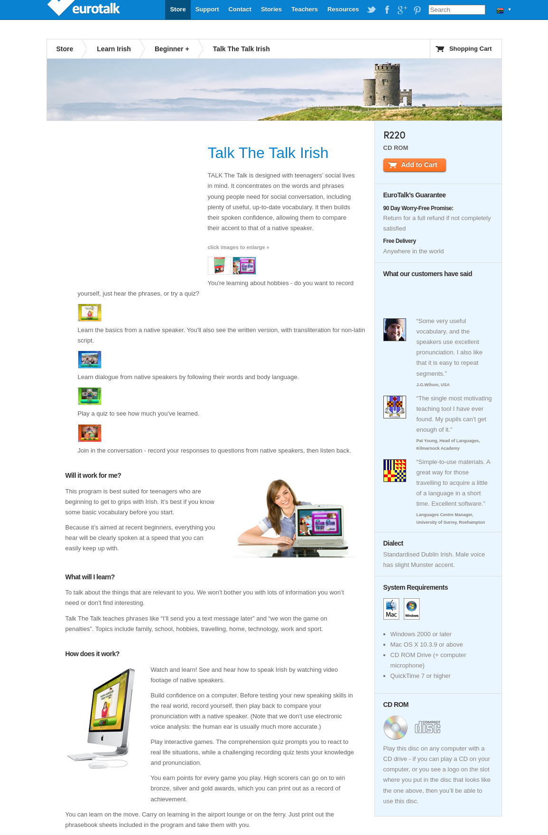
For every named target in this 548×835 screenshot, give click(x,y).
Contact (239, 9)
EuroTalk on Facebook (386, 10)
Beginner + (172, 49)
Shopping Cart (470, 48)
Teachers (304, 9)
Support (207, 9)
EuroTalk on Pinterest (417, 10)
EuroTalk (84, 9)
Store (178, 9)
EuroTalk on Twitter (371, 10)
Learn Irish (114, 49)
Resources (343, 9)
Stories (271, 9)
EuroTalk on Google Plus (401, 10)
